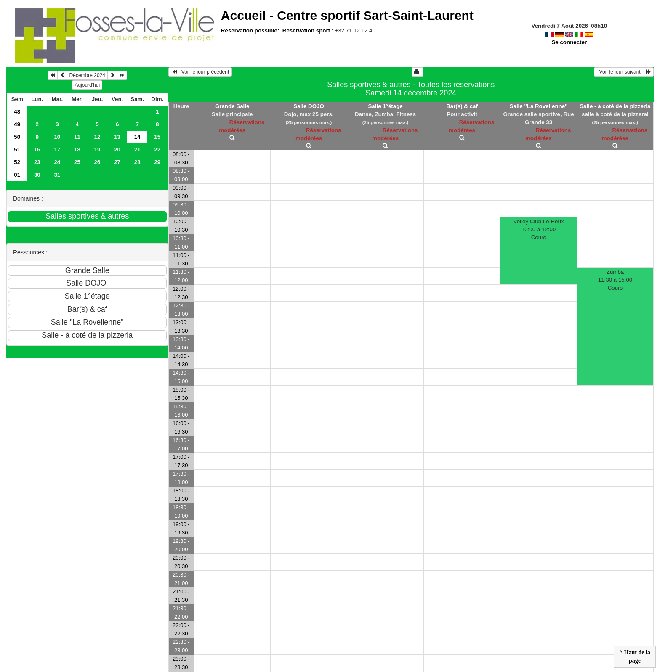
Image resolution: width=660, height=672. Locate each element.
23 (37, 162)
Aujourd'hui (87, 85)
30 (37, 175)
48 (17, 111)
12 (97, 137)
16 (37, 149)
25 (77, 162)
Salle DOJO (308, 106)
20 (117, 149)
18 (77, 149)
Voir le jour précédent (200, 72)
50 (17, 137)
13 (117, 137)
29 (157, 162)
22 (157, 149)
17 (57, 149)
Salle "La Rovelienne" (539, 106)
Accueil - (347, 15)
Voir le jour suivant (623, 72)
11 (77, 137)
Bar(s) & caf (462, 106)
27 (117, 162)
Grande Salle (232, 106)
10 (57, 137)
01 (17, 175)
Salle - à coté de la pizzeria (615, 106)
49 (17, 124)
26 (97, 162)
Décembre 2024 (87, 75)
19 (97, 149)
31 (57, 175)
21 (137, 149)
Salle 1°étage (385, 106)
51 (17, 149)
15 (157, 137)
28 (137, 162)
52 (17, 162)
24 (57, 162)
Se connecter (569, 42)
